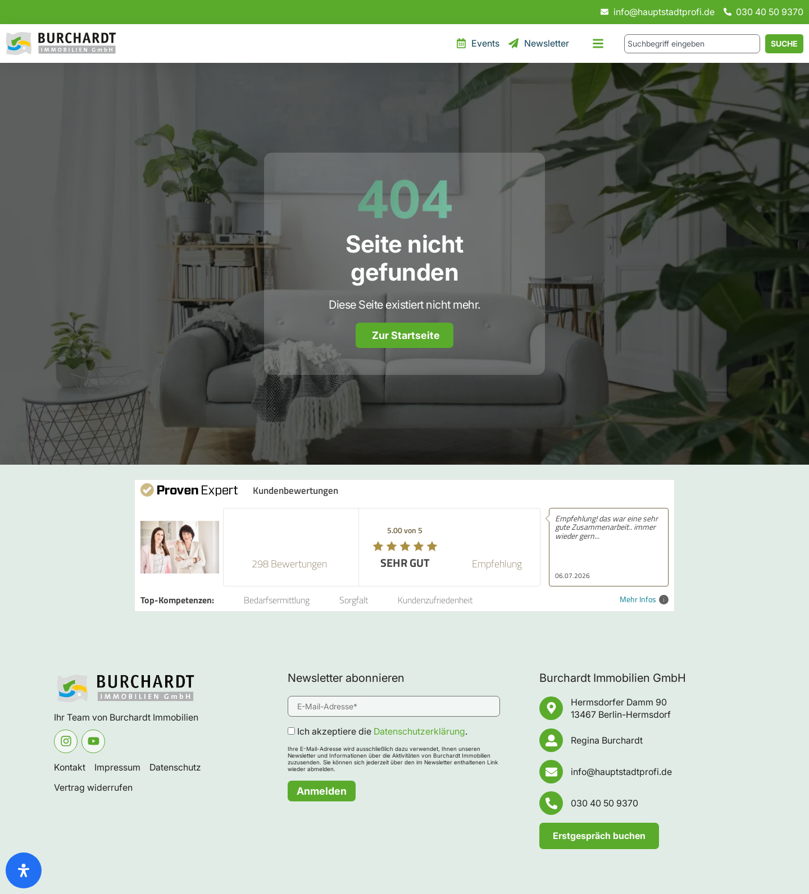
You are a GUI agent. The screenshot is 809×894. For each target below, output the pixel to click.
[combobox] (692, 43)
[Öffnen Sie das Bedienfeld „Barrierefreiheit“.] (24, 870)
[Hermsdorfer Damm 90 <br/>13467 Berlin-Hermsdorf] (551, 708)
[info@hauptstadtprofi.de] (551, 771)
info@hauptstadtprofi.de (621, 771)
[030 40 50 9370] (551, 803)
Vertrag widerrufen (93, 787)
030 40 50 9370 (604, 803)
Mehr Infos (644, 599)
